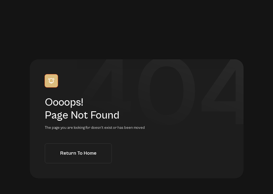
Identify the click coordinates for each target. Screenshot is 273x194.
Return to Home (78, 153)
